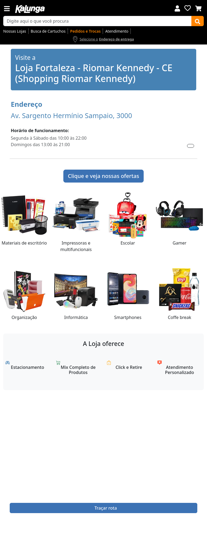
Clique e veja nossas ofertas (103, 176)
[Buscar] (197, 21)
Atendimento (116, 31)
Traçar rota (105, 508)
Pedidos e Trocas (85, 31)
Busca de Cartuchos (48, 31)
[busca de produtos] (97, 21)
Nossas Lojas (14, 31)
